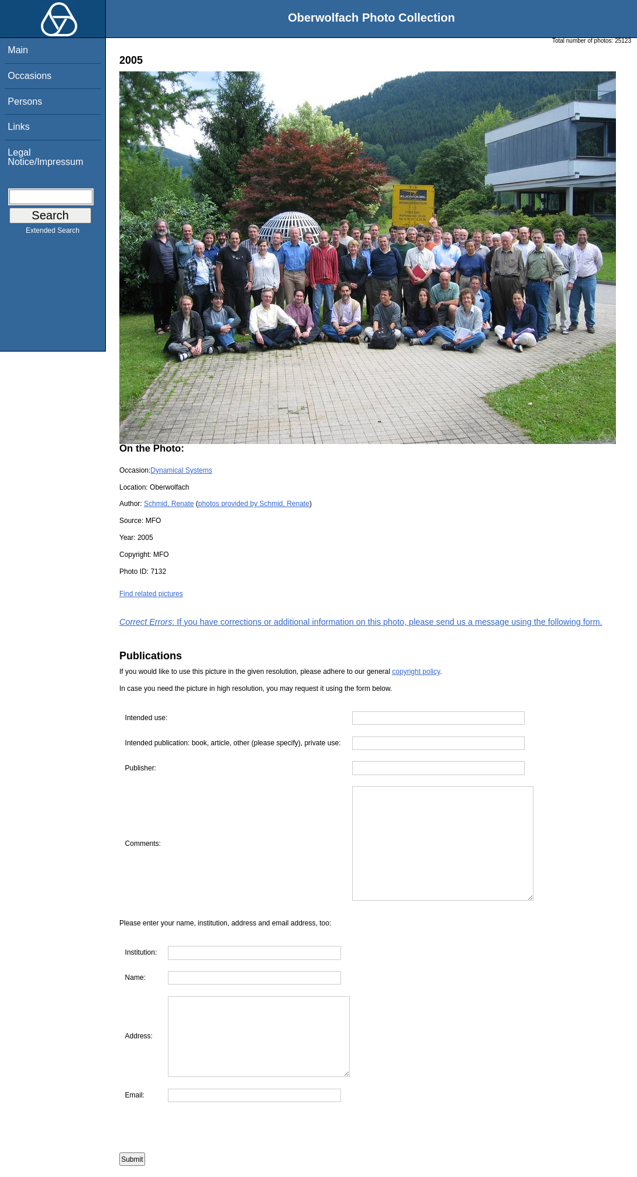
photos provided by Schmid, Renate (253, 504)
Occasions (29, 76)
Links (18, 127)
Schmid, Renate (169, 504)
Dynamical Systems (181, 470)
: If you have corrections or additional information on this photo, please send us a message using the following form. (360, 622)
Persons (25, 101)
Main (18, 50)
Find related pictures (151, 594)
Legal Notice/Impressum (45, 157)
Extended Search (53, 232)
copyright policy (416, 671)
